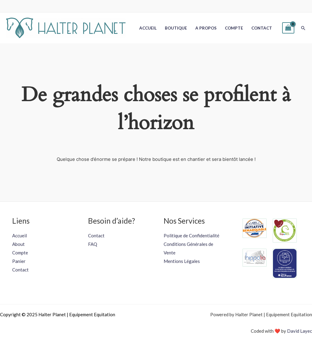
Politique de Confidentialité (191, 235)
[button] (303, 28)
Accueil (148, 28)
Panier (19, 261)
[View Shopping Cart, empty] (288, 28)
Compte (234, 28)
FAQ (92, 244)
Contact (261, 28)
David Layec (299, 331)
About (18, 244)
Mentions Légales (182, 261)
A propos (206, 28)
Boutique (176, 28)
